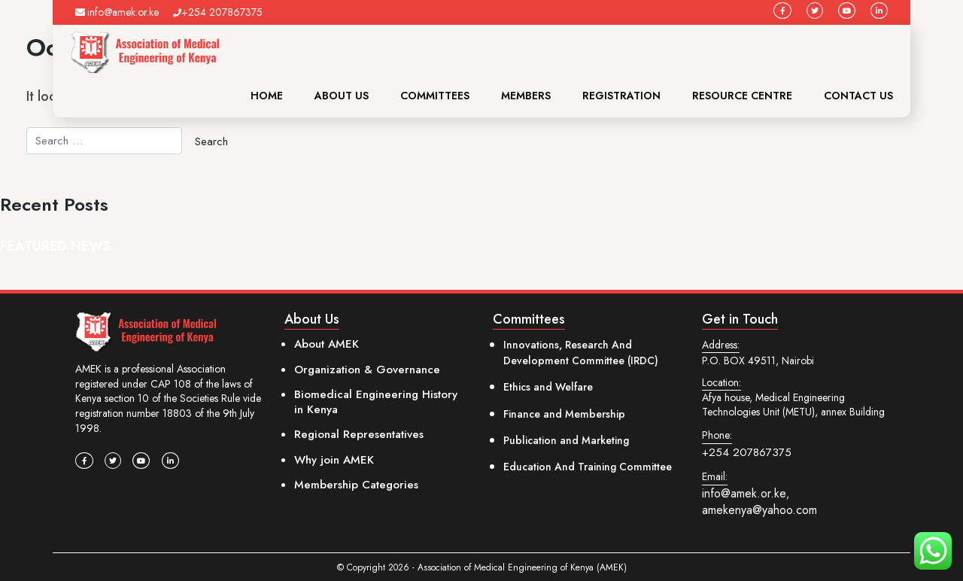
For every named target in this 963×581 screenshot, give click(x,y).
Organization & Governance (367, 369)
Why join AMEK (334, 460)
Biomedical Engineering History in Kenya (375, 402)
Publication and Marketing (566, 440)
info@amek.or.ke (117, 12)
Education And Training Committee (587, 466)
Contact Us (858, 95)
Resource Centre (742, 95)
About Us (341, 95)
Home (267, 95)
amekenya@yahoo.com (759, 510)
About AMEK (326, 344)
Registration (621, 95)
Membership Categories (356, 484)
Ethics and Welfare (548, 386)
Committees (434, 95)
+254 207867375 (218, 12)
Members (526, 95)
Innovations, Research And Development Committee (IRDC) (580, 352)
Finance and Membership (564, 413)
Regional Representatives (359, 434)
